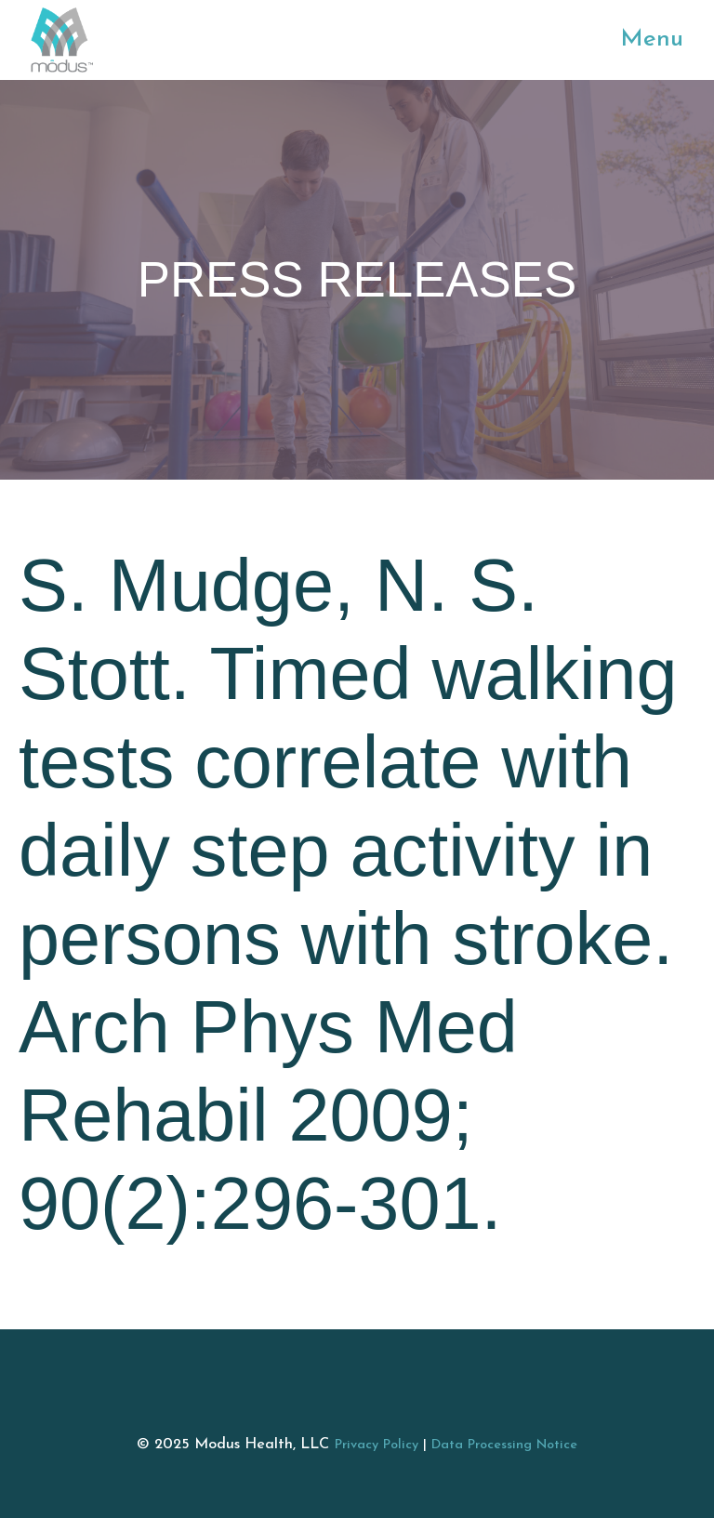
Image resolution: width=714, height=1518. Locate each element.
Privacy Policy (376, 1445)
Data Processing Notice (504, 1445)
